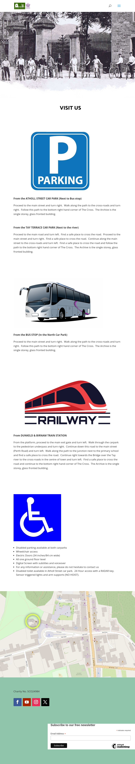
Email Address (58, 733)
